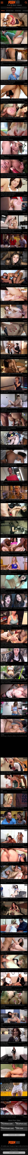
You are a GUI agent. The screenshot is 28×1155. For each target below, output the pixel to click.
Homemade (4, 628)
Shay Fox (10, 736)
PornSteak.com (8, 1128)
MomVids (25, 64)
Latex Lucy (3, 176)
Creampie (6, 102)
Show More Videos (14, 1135)
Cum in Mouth (4, 120)
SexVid (25, 592)
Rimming (14, 573)
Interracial (14, 682)
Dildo (6, 484)
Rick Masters (11, 989)
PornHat (25, 900)
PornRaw (25, 339)
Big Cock (3, 700)
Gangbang (17, 554)
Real (2, 28)
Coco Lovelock (4, 646)
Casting (9, 411)
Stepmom (6, 809)
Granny (2, 484)
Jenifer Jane (11, 195)
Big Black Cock (13, 465)
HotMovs (25, 465)
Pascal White (4, 935)
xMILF (25, 392)
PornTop (25, 213)
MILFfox (25, 232)
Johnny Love (4, 1026)
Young (13, 64)
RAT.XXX (25, 1026)
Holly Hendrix (4, 554)
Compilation (4, 429)
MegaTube (24, 828)
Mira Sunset (4, 357)
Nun (2, 664)
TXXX (25, 46)
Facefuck (10, 935)
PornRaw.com (8, 1124)
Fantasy (19, 736)
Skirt (9, 64)
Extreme (18, 176)
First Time (10, 10)
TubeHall (25, 518)
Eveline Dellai (8, 682)
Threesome (22, 357)
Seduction (10, 139)
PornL (25, 501)
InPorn (25, 1007)
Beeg (26, 120)
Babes (7, 268)
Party (2, 791)
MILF (20, 989)
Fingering (14, 232)
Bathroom (10, 120)
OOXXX (25, 158)
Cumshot (17, 303)
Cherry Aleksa (4, 83)
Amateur (3, 46)
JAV (2, 392)
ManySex (25, 411)
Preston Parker (4, 518)
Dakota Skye (11, 518)
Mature (6, 339)
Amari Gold (3, 285)
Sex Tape (20, 682)
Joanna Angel (10, 1026)
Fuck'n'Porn (24, 646)
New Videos (9, 7)
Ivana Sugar (10, 357)
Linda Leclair (4, 573)
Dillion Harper (4, 592)
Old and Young (4, 64)
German (18, 10)
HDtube (25, 1117)
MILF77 (25, 882)
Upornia (25, 320)
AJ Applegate (4, 303)
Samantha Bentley (11, 176)
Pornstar (21, 518)
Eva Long (3, 828)
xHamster (24, 28)
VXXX (25, 303)
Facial (9, 232)
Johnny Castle (9, 828)
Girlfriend (21, 828)
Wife (7, 46)
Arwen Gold (3, 249)
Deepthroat (6, 158)
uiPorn (25, 717)
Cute (2, 882)
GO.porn (25, 429)
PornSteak (24, 1099)
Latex (22, 176)
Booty (2, 375)
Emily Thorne (4, 232)
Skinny (17, 518)
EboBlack (25, 554)
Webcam (3, 864)
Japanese (16, 357)
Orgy (5, 882)
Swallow (3, 1081)
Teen (5, 953)
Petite (2, 846)
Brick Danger (4, 736)
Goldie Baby (4, 411)
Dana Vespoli (11, 646)
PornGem (25, 375)
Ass (5, 28)
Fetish (8, 375)
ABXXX (25, 139)
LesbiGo (25, 176)
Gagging (21, 935)
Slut (13, 554)
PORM (25, 83)
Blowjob (19, 232)
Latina (2, 339)
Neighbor (9, 628)
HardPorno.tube (23, 736)
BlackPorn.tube (23, 285)
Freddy (2, 682)
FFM (8, 249)
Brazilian (6, 846)
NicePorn (25, 953)
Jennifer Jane (4, 195)
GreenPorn (24, 700)
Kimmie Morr (4, 989)
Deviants (25, 809)
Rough (8, 429)
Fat (21, 1026)
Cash (9, 83)
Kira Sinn (3, 1117)
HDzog (25, 102)
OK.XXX (25, 935)
